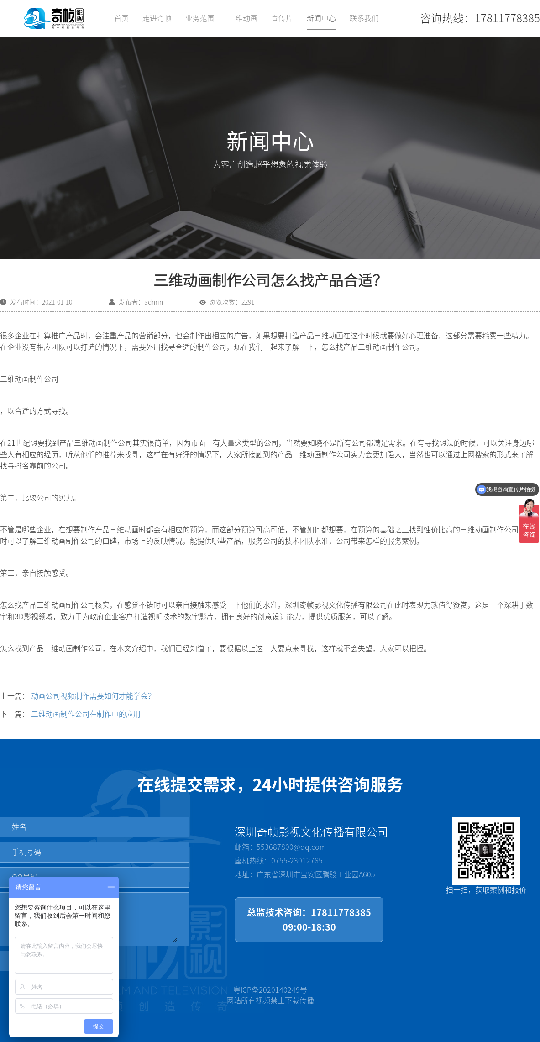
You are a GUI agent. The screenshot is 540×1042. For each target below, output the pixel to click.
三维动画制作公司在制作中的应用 (86, 714)
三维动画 (242, 18)
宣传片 (282, 18)
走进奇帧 (157, 18)
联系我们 (364, 18)
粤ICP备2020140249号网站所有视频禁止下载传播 (270, 995)
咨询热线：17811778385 (480, 18)
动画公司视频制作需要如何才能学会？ (93, 696)
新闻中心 (321, 18)
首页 (121, 18)
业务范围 (200, 18)
